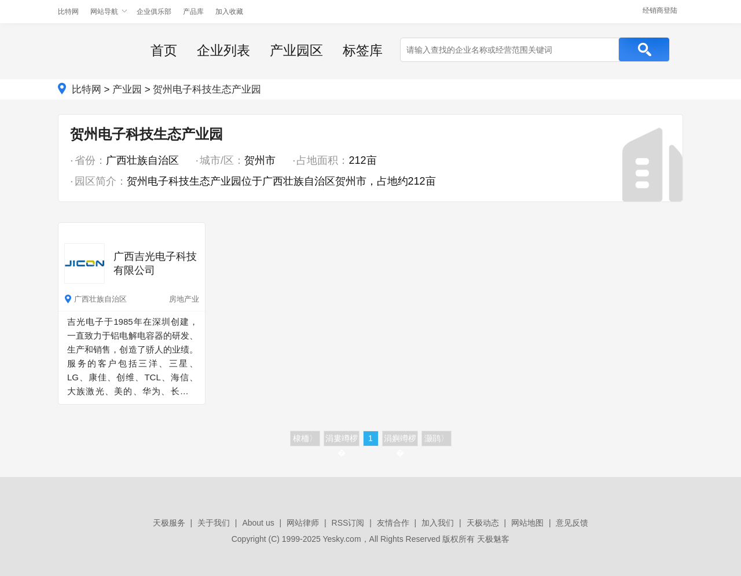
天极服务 (169, 522)
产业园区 (296, 50)
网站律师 (303, 522)
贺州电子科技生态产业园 (207, 89)
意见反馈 (572, 522)
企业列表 (223, 50)
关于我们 (213, 522)
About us (258, 522)
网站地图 (527, 522)
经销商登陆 (660, 10)
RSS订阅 (348, 522)
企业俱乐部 (154, 12)
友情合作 (393, 522)
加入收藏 (229, 12)
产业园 (127, 89)
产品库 (193, 12)
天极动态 (483, 522)
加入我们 (437, 522)
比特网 (68, 12)
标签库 (363, 50)
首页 (164, 50)
